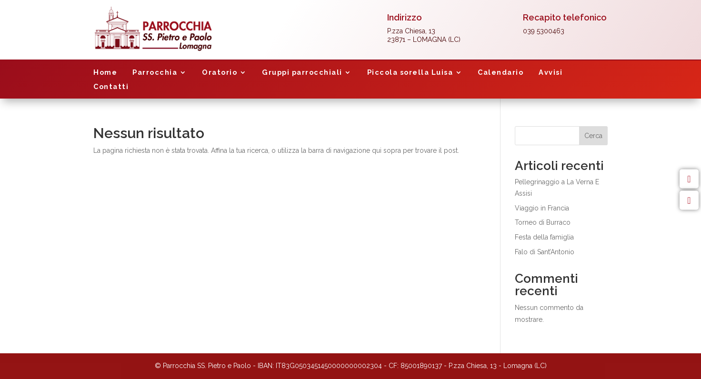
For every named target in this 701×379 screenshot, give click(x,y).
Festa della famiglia (544, 237)
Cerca (593, 136)
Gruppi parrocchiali (302, 72)
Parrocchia (154, 72)
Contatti (111, 86)
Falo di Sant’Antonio (544, 252)
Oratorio (219, 72)
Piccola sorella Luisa (410, 72)
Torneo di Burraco (543, 222)
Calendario (500, 72)
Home (105, 72)
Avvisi (550, 72)
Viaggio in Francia (542, 208)
